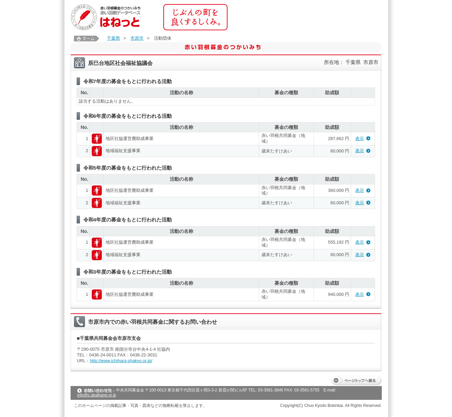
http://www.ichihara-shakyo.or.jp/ (121, 360)
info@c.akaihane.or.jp (96, 395)
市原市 (136, 38)
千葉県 (113, 38)
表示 (359, 138)
